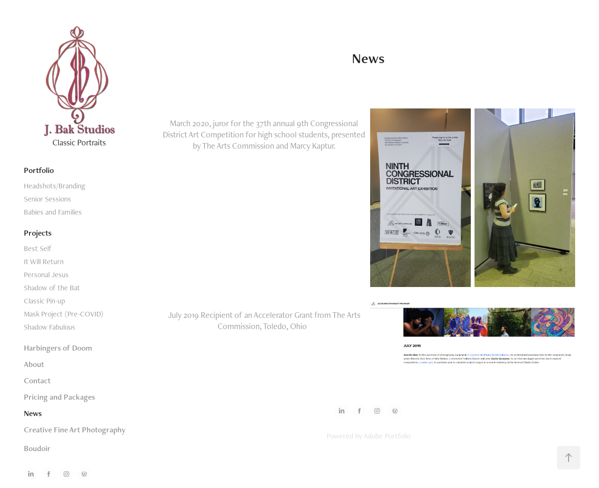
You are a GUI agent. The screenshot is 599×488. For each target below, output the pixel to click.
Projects (37, 233)
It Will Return (44, 261)
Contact (37, 380)
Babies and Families (53, 212)
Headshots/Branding (54, 186)
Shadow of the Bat (52, 288)
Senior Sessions (47, 199)
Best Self (37, 248)
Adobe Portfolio (387, 436)
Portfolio (39, 170)
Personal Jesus (46, 275)
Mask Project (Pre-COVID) (63, 314)
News (33, 413)
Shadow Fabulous (49, 327)
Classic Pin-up (44, 301)
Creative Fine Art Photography (74, 429)
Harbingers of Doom (58, 348)
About (34, 364)
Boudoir (37, 448)
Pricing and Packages (59, 397)
